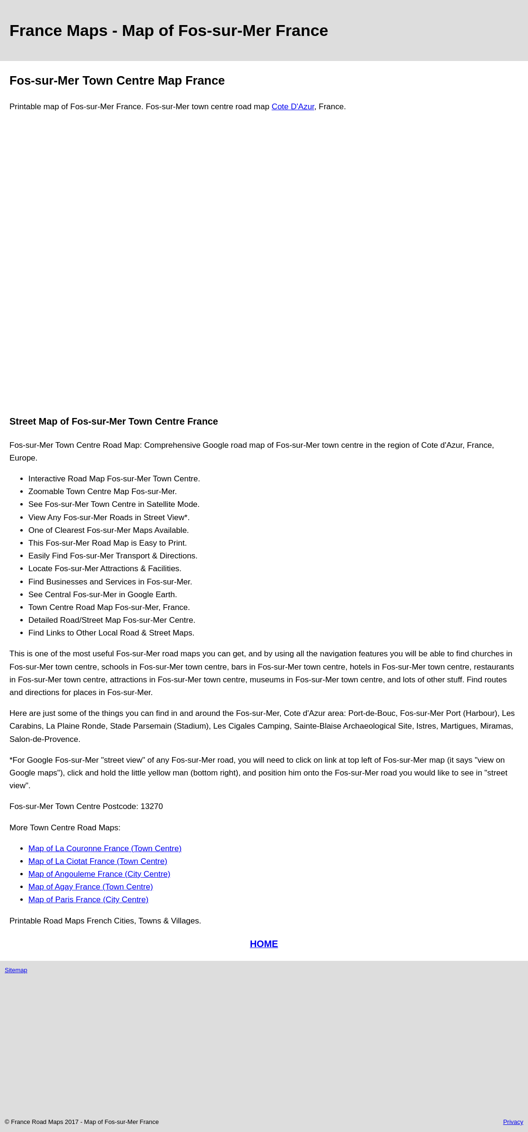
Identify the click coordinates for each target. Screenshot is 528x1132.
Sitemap (16, 970)
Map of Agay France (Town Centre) (90, 886)
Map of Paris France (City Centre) (88, 899)
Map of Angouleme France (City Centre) (99, 874)
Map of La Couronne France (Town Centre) (105, 848)
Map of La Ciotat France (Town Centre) (97, 861)
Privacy (513, 1121)
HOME (264, 944)
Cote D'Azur (293, 106)
